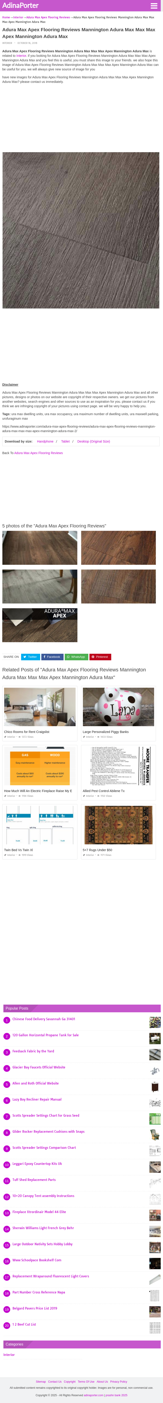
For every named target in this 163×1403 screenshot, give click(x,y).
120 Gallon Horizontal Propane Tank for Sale (45, 1035)
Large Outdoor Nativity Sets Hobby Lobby (42, 1244)
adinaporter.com (93, 1395)
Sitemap (41, 1381)
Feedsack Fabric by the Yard (33, 1051)
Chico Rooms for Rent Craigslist (26, 732)
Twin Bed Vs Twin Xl (18, 850)
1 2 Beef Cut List (24, 1324)
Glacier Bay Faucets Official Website (38, 1067)
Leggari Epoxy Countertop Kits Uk (37, 1164)
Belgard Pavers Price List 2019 (34, 1308)
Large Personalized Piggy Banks (106, 732)
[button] (154, 5)
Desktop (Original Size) (93, 441)
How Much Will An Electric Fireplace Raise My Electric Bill (45, 791)
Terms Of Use (86, 1381)
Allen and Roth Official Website (35, 1083)
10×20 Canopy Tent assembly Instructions (43, 1196)
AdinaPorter (20, 5)
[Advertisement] (81, 119)
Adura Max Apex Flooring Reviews (38, 453)
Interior (7, 43)
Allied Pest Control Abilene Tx (104, 791)
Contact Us (55, 1381)
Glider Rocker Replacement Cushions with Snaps (48, 1132)
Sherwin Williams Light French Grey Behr (43, 1228)
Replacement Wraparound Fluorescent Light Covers (50, 1276)
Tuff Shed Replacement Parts (34, 1180)
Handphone (45, 441)
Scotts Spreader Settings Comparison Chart (44, 1148)
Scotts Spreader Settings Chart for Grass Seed (45, 1115)
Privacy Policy (118, 1381)
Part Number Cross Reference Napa (38, 1292)
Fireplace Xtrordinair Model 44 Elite (39, 1212)
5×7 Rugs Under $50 (97, 850)
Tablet (65, 441)
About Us (102, 1381)
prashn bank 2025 (116, 1395)
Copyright (69, 1381)
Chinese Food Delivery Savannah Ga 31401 (43, 1019)
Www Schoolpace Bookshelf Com (36, 1260)
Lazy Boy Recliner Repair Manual (37, 1099)
